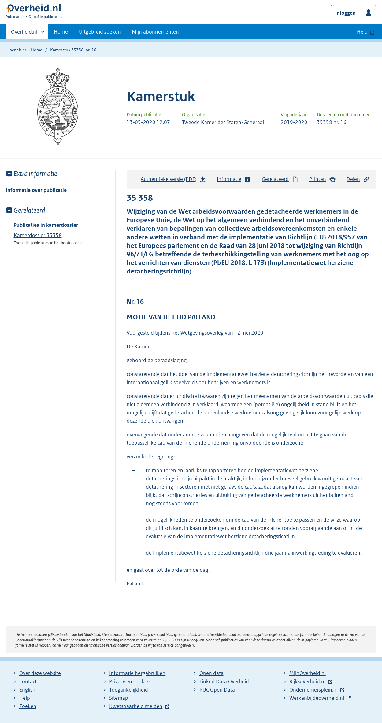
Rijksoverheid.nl (307, 681)
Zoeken (27, 706)
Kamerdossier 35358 (38, 235)
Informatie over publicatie (36, 190)
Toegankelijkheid (128, 689)
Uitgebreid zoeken (100, 31)
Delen (358, 179)
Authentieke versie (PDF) (173, 180)
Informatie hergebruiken (137, 673)
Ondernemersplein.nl (313, 689)
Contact (28, 681)
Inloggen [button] (345, 12)
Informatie (234, 179)
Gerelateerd (280, 179)
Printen (322, 179)
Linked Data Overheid (224, 681)
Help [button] (362, 31)
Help (24, 698)
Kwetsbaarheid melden (135, 706)
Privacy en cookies (129, 681)
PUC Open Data (217, 689)
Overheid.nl (24, 33)
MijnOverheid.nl (307, 673)
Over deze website (40, 673)
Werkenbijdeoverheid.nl (316, 698)
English (27, 689)
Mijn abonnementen (155, 31)
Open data (211, 673)
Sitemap (118, 698)
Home (61, 31)
